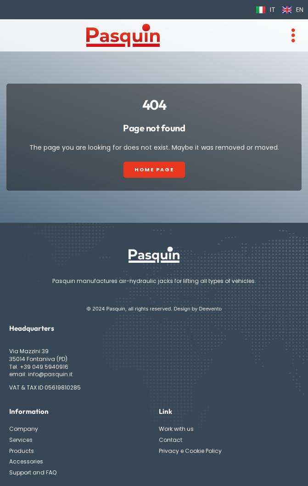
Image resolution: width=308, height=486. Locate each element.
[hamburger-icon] (293, 35)
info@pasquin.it (50, 374)
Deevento (210, 308)
